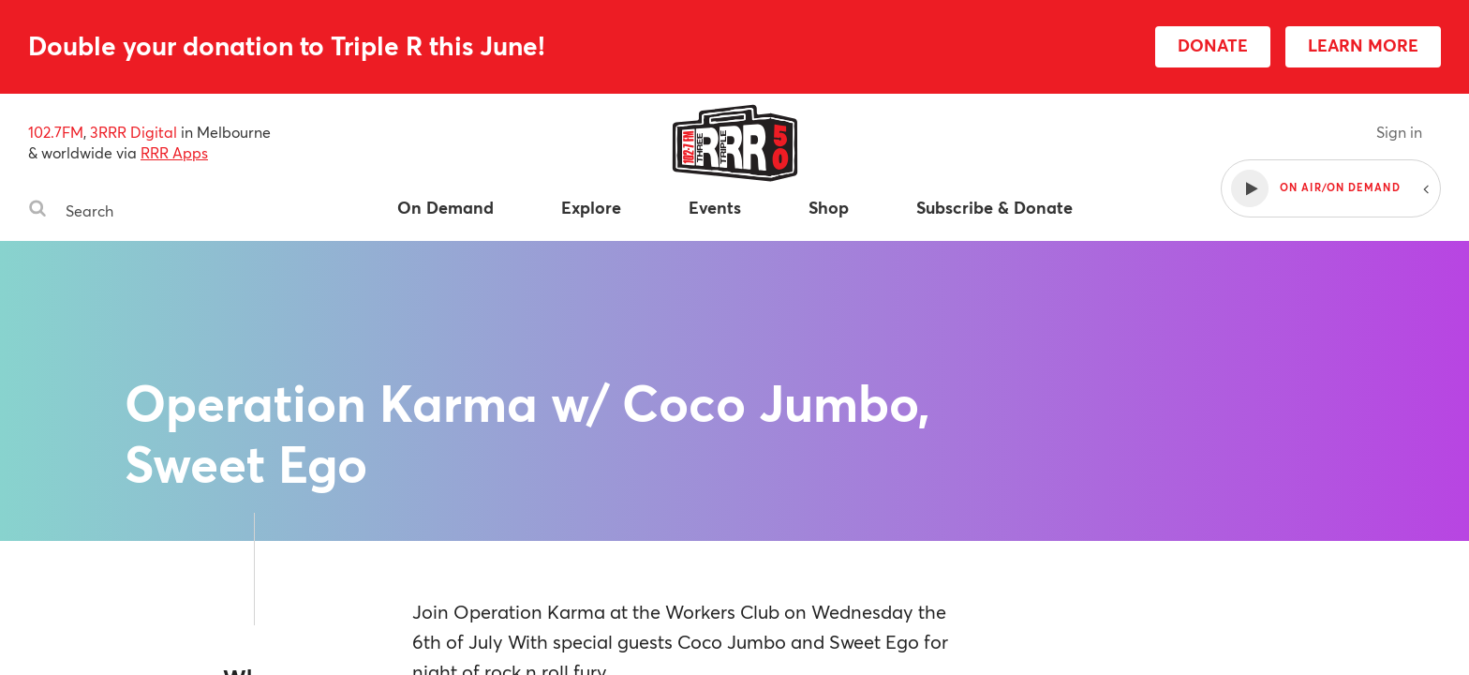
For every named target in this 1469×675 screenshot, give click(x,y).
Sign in (1399, 132)
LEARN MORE (1363, 45)
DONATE (1213, 45)
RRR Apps (174, 152)
